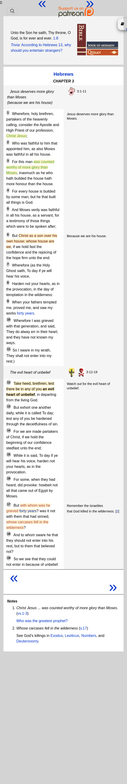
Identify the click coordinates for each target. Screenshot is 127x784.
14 (8, 430)
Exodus (56, 636)
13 (8, 406)
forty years (25, 313)
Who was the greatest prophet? (42, 621)
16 (8, 478)
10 (8, 319)
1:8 (55, 38)
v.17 (83, 628)
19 (8, 558)
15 (8, 454)
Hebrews (63, 74)
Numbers (88, 636)
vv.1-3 (22, 613)
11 (8, 349)
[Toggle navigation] (12, 10)
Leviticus (72, 636)
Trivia (15, 45)
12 (8, 382)
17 (8, 504)
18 (8, 534)
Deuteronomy (27, 641)
